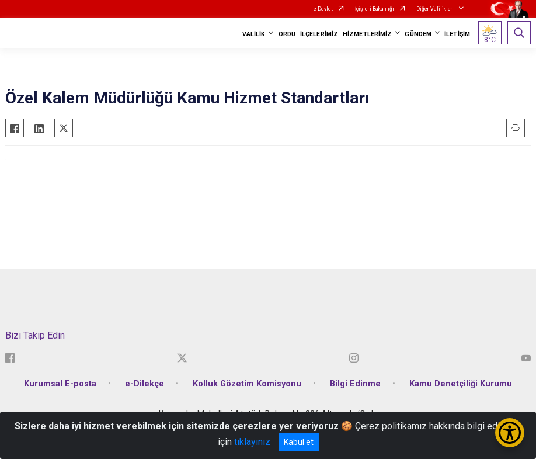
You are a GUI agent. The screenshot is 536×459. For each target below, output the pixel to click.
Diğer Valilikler (435, 9)
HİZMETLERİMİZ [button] (367, 34)
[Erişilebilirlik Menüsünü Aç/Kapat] (509, 432)
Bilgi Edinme (355, 384)
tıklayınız (252, 441)
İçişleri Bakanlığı (374, 9)
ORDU (287, 34)
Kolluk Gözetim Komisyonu (247, 384)
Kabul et (299, 442)
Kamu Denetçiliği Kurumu (460, 384)
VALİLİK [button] (254, 34)
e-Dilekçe (144, 384)
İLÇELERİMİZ (319, 34)
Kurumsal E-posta (60, 384)
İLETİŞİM (457, 34)
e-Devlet (323, 9)
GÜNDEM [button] (418, 34)
